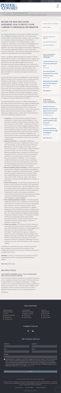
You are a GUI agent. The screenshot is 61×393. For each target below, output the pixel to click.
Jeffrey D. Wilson (47, 27)
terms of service (29, 365)
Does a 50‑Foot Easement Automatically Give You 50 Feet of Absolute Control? (50, 73)
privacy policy (20, 365)
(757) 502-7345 (46, 317)
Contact (30, 1)
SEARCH (50, 1)
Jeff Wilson (4, 255)
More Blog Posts (47, 90)
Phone (33, 349)
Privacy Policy (18, 387)
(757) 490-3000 (8, 319)
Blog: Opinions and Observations (21, 13)
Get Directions (8, 317)
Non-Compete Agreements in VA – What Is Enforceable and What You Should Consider (19, 274)
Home (3, 13)
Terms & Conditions (41, 387)
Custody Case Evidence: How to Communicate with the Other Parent (50, 63)
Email (5, 349)
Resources (9, 13)
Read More (4, 292)
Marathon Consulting (32, 390)
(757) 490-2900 (27, 317)
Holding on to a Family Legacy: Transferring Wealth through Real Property (50, 121)
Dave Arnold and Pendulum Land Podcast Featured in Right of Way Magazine (50, 130)
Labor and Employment (48, 45)
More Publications (47, 138)
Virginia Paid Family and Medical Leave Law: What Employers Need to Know (50, 83)
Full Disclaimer (29, 387)
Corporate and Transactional (49, 42)
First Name (7, 344)
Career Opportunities (10, 1)
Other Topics (11, 264)
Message (6, 354)
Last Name (34, 344)
